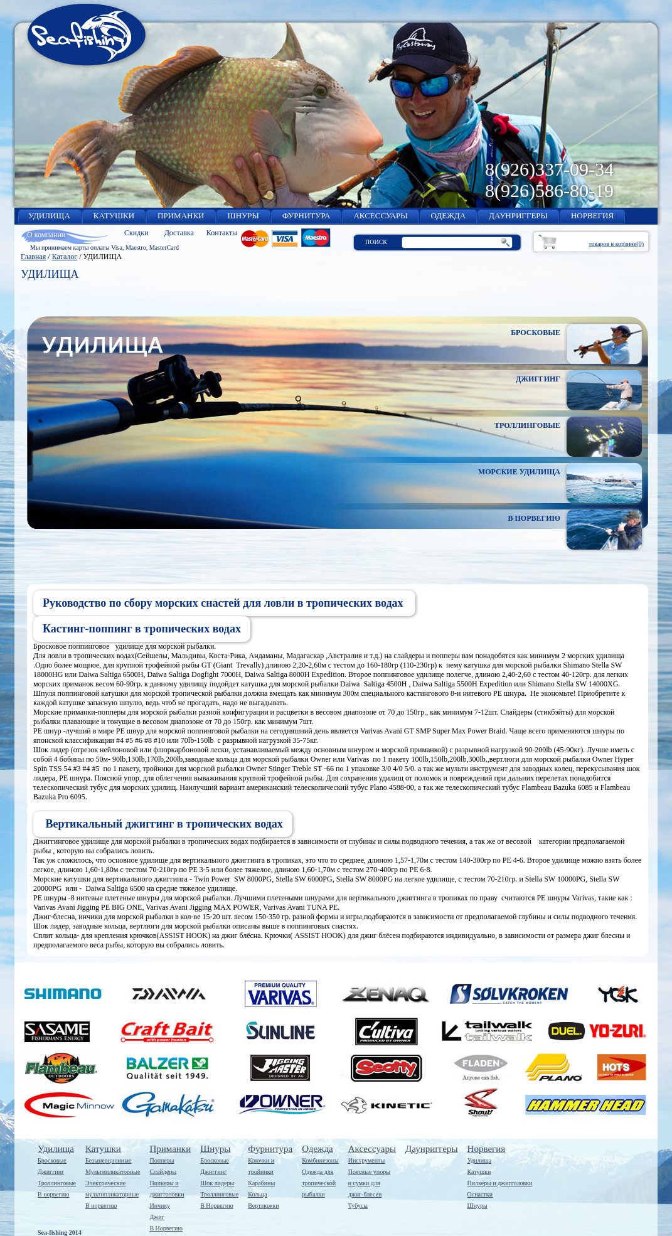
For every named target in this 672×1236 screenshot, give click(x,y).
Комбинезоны (320, 1160)
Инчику (159, 1205)
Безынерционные (108, 1160)
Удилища (56, 1149)
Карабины (261, 1183)
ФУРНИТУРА (306, 215)
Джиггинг (51, 1171)
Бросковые (52, 1160)
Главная (33, 256)
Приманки (170, 1149)
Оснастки (480, 1194)
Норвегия (486, 1149)
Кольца (257, 1194)
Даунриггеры (431, 1149)
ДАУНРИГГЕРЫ (518, 215)
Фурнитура (270, 1149)
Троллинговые (57, 1183)
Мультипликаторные (112, 1171)
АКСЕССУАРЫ (380, 215)
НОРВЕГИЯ (592, 215)
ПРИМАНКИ (180, 215)
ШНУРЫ (243, 215)
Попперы (161, 1160)
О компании (46, 234)
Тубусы (358, 1205)
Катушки (103, 1149)
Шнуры (215, 1149)
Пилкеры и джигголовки (500, 1183)
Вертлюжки (263, 1205)
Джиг (156, 1216)
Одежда (317, 1149)
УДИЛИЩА (49, 215)
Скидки (136, 232)
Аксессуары (372, 1149)
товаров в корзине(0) (616, 243)
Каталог (65, 256)
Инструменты (366, 1160)
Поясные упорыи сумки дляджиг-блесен (369, 1183)
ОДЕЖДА (448, 215)
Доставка (179, 232)
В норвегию (54, 1194)
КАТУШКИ (113, 215)
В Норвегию (165, 1228)
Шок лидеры (217, 1183)
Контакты (222, 232)
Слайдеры (162, 1171)
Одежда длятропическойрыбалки (319, 1183)
